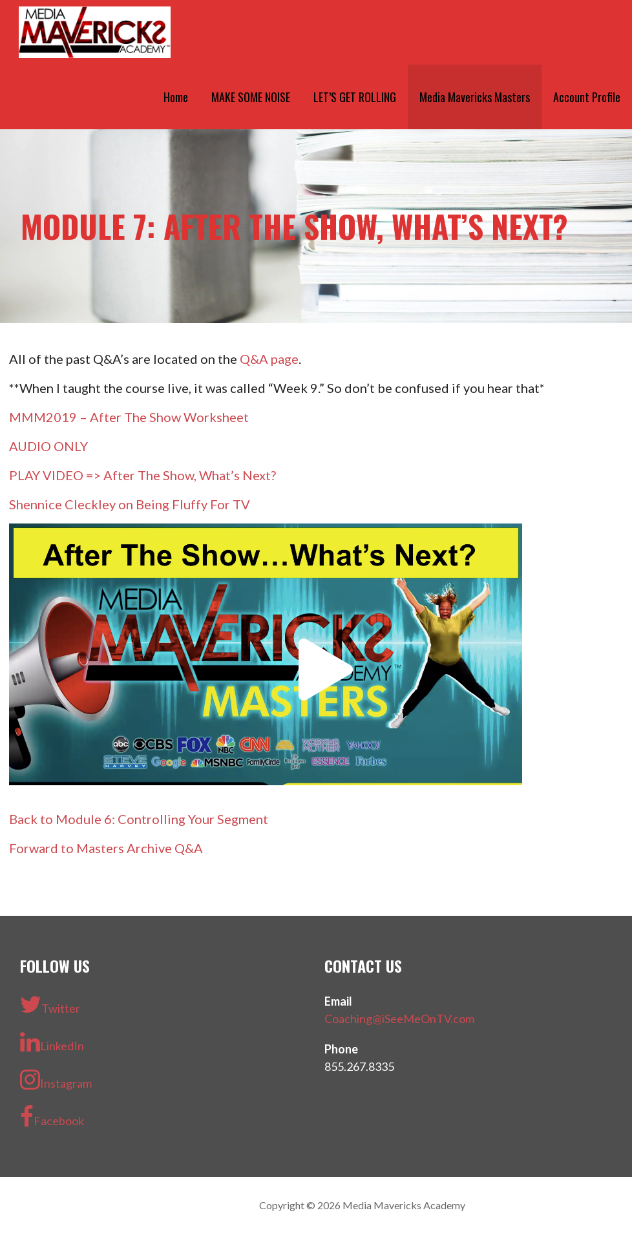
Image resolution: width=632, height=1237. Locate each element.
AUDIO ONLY (48, 446)
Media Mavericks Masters (474, 97)
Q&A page (269, 358)
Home (175, 97)
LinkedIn (52, 1041)
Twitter (50, 1004)
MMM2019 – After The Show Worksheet (129, 417)
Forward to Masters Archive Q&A (106, 848)
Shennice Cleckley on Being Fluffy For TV (129, 504)
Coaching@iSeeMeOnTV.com (399, 1018)
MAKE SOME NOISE (250, 97)
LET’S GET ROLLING (354, 97)
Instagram (56, 1079)
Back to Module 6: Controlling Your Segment (138, 819)
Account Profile (586, 97)
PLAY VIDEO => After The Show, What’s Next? (142, 475)
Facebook (52, 1116)
